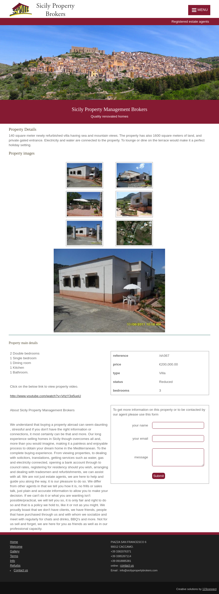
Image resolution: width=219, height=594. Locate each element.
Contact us (21, 570)
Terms (14, 556)
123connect (209, 589)
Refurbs (15, 565)
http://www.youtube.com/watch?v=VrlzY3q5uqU (45, 396)
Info (12, 561)
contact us (127, 565)
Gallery (14, 551)
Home (14, 542)
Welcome (16, 546)
